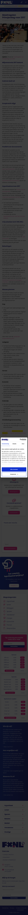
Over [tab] (23, 443)
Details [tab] (14, 443)
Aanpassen (14, 474)
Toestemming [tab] (5, 443)
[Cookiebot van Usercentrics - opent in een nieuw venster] (20, 440)
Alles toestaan (14, 469)
